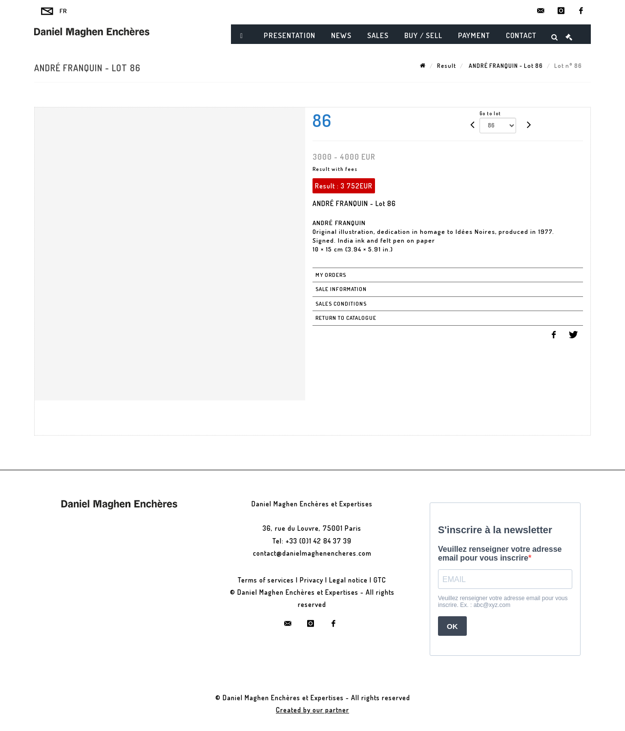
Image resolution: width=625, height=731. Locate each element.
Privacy (311, 580)
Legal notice (348, 580)
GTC (380, 580)
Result (446, 65)
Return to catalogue (345, 317)
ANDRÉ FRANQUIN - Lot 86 (505, 65)
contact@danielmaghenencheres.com (312, 553)
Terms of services (266, 580)
